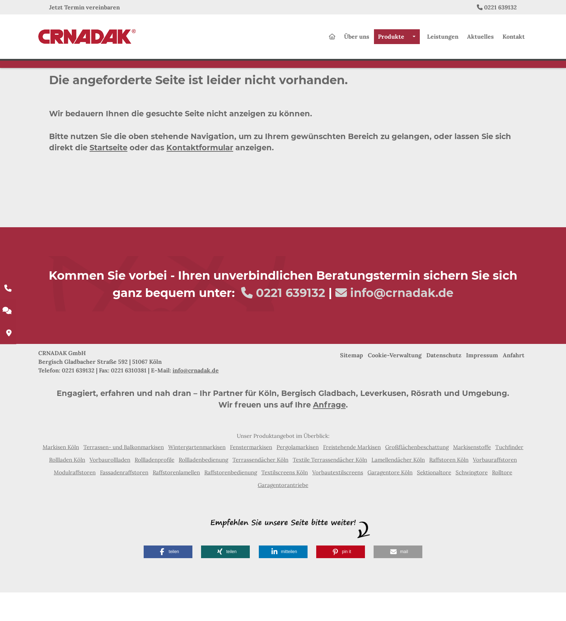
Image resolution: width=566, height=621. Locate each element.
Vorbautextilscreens (337, 500)
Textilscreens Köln (284, 500)
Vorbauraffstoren (495, 488)
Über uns (356, 39)
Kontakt (513, 39)
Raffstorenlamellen (176, 500)
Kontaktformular (199, 176)
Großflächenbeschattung (417, 475)
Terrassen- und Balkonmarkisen (123, 475)
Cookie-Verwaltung (395, 383)
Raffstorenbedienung (230, 500)
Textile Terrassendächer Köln (330, 488)
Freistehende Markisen (352, 475)
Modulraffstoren (75, 500)
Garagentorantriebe (283, 513)
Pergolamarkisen (298, 475)
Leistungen (442, 39)
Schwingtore (472, 500)
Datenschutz (443, 383)
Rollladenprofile (154, 488)
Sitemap (351, 383)
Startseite (108, 176)
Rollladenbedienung (203, 488)
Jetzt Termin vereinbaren (84, 7)
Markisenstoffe (472, 475)
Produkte (391, 39)
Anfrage (329, 433)
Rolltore (502, 500)
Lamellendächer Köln (398, 488)
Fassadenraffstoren (124, 500)
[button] (168, 580)
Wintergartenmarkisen (197, 475)
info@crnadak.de (401, 321)
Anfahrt (513, 383)
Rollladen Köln (67, 488)
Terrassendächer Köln (260, 488)
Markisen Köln (61, 475)
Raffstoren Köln (449, 488)
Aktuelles (480, 39)
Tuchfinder (509, 475)
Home (91, 84)
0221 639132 (500, 7)
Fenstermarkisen (251, 475)
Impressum (482, 383)
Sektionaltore (434, 500)
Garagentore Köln (390, 500)
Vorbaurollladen (110, 488)
